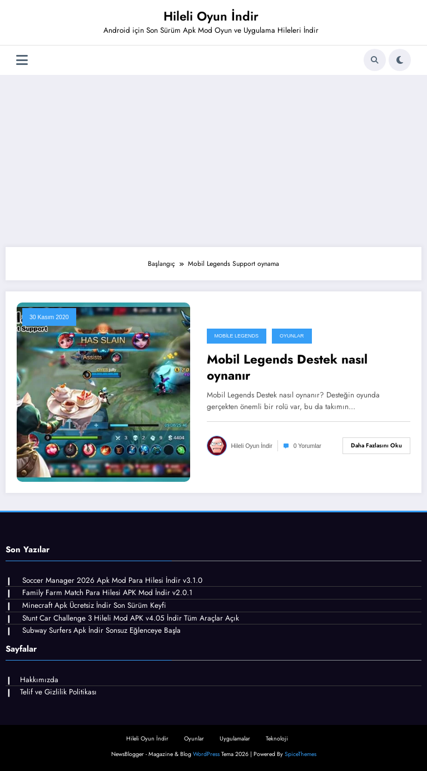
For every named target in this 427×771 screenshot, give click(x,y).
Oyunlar (292, 336)
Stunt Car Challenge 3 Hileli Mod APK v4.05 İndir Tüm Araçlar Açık (130, 618)
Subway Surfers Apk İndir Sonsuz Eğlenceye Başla (101, 630)
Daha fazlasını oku (376, 445)
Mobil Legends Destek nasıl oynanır (287, 367)
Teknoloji (277, 738)
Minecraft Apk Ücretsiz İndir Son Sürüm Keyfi (94, 605)
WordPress (206, 754)
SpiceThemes (300, 754)
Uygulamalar (235, 738)
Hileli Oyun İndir (211, 16)
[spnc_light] (400, 60)
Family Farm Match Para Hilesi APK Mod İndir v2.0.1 (107, 592)
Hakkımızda (39, 679)
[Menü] (21, 60)
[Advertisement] (213, 158)
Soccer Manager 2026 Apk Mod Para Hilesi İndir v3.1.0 (112, 580)
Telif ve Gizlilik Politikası (58, 692)
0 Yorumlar (307, 445)
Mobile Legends (237, 336)
